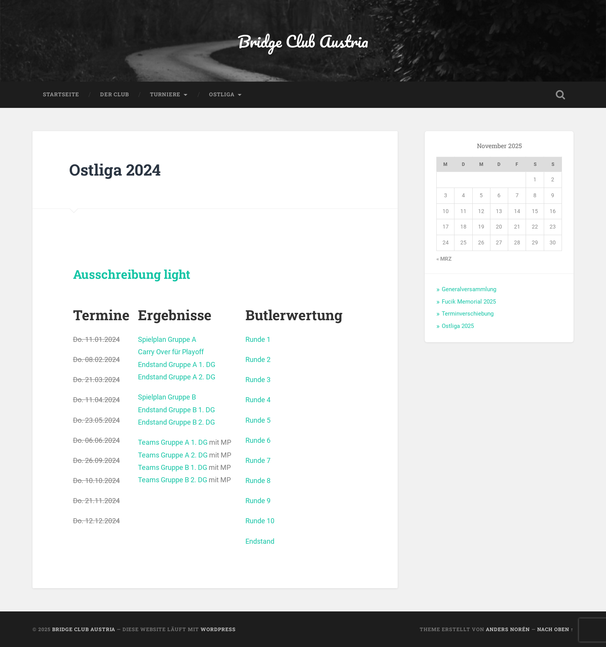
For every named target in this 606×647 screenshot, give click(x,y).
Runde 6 (258, 440)
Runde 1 (258, 339)
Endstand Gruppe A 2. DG (176, 377)
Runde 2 (258, 359)
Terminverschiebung (468, 313)
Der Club (114, 94)
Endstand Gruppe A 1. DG (176, 364)
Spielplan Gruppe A (167, 339)
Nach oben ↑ (555, 629)
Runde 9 (258, 501)
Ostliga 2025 (458, 326)
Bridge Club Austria (303, 41)
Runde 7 (258, 460)
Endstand (259, 541)
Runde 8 (258, 480)
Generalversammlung (469, 289)
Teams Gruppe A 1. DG (173, 442)
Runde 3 (258, 380)
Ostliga (222, 94)
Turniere (165, 94)
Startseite (61, 94)
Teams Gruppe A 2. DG (173, 455)
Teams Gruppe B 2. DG (172, 480)
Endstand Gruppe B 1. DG (176, 410)
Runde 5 (258, 420)
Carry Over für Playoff (171, 352)
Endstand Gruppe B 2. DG (176, 422)
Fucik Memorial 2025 (469, 301)
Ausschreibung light (131, 274)
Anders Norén (508, 629)
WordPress (218, 629)
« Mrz (443, 259)
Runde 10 (259, 521)
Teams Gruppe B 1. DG (172, 467)
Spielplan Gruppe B (167, 397)
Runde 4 (258, 400)
